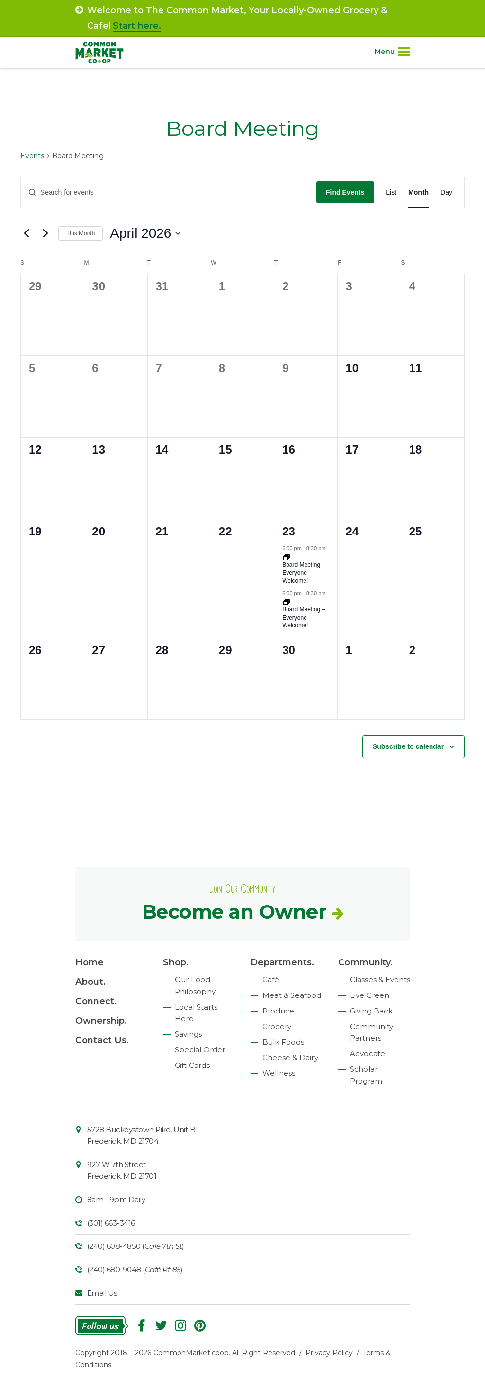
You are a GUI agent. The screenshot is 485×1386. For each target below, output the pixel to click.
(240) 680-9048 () (135, 1269)
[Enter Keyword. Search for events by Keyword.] (168, 192)
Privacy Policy (329, 1353)
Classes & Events (380, 979)
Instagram (180, 1325)
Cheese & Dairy (290, 1057)
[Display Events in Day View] (446, 192)
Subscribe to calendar (408, 746)
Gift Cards (192, 1065)
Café (270, 979)
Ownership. (101, 1020)
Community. (365, 962)
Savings (188, 1034)
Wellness (278, 1073)
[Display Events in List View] (391, 192)
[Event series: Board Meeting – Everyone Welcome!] (286, 601)
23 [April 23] (288, 531)
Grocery (276, 1026)
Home (89, 962)
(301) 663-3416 (111, 1222)
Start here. (137, 25)
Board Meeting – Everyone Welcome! (303, 572)
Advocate (367, 1053)
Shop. (176, 962)
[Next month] (45, 233)
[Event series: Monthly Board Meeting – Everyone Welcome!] (286, 557)
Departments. (282, 962)
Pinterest (200, 1325)
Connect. (96, 1001)
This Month (80, 233)
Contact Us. (102, 1040)
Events (32, 155)
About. (90, 982)
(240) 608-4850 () (135, 1246)
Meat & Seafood (291, 995)
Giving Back (371, 1010)
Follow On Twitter (161, 1325)
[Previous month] (26, 233)
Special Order (200, 1049)
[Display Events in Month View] (418, 192)
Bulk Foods (283, 1042)
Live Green (369, 995)
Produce (278, 1010)
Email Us (102, 1292)
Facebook (141, 1325)
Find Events (345, 192)
